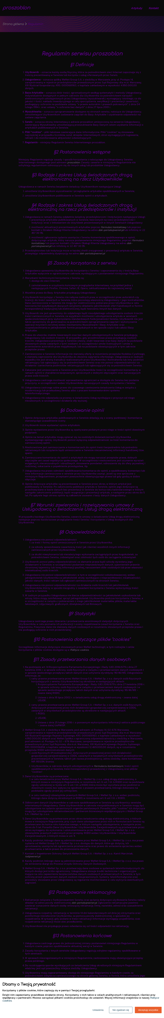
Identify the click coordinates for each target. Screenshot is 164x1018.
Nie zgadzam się (120, 1010)
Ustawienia (98, 1010)
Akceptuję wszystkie (148, 1010)
